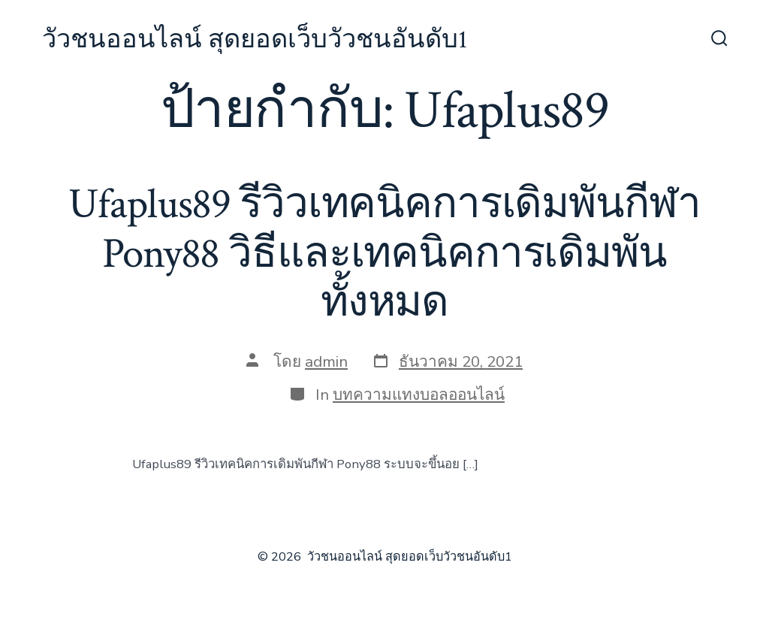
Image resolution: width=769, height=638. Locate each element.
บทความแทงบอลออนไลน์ (419, 394)
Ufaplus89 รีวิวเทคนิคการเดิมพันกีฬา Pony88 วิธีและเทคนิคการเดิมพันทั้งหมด (384, 253)
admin (326, 361)
